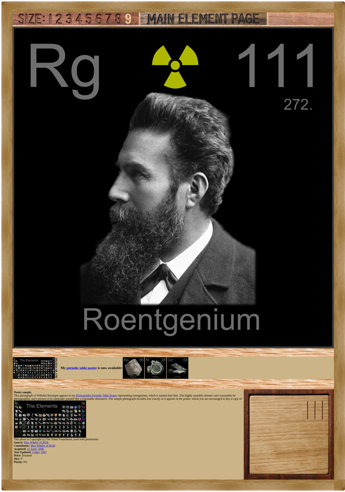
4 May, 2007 (39, 452)
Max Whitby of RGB (36, 442)
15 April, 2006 (35, 448)
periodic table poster (82, 368)
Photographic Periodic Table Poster (96, 395)
